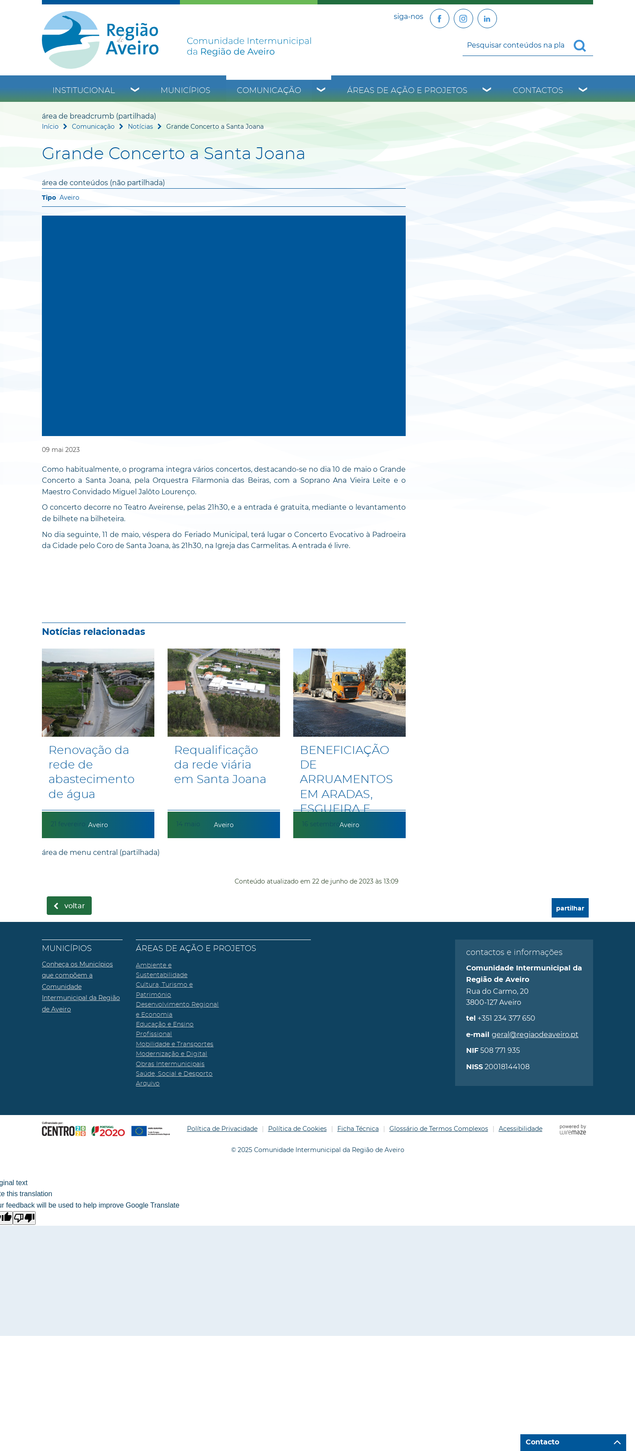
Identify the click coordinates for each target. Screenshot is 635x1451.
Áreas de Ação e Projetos (407, 91)
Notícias (140, 127)
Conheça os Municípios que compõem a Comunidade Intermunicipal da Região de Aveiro (81, 986)
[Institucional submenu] (135, 91)
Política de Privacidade (222, 1129)
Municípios (185, 91)
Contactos (538, 91)
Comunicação (269, 91)
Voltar (74, 906)
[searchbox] (528, 45)
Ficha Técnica (358, 1129)
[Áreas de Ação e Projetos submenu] (487, 91)
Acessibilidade (520, 1129)
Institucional (83, 91)
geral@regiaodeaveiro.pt (535, 1034)
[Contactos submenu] (583, 91)
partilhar (570, 908)
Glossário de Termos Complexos (438, 1129)
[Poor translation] (24, 1218)
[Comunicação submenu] (321, 91)
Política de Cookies (297, 1129)
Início (50, 127)
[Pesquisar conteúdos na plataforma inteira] (583, 46)
